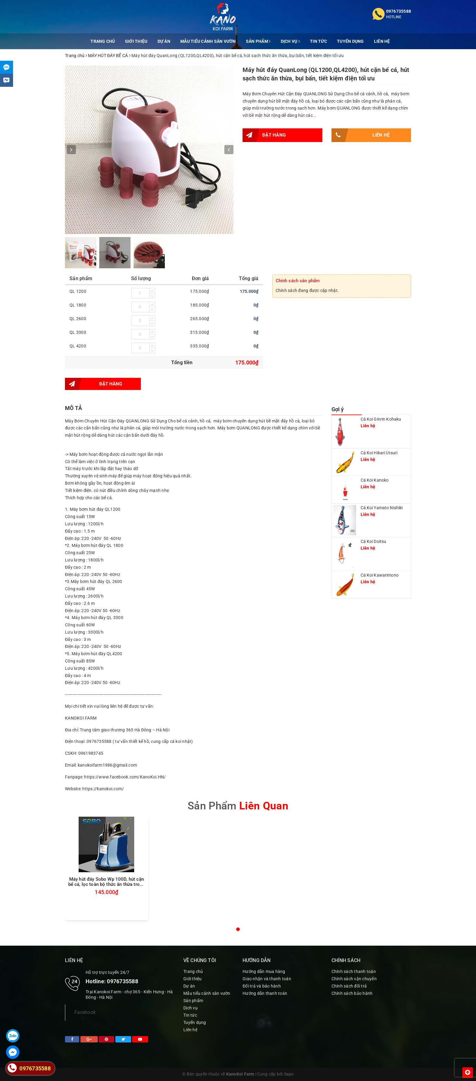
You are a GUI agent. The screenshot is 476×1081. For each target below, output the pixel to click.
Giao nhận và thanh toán (267, 978)
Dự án (164, 41)
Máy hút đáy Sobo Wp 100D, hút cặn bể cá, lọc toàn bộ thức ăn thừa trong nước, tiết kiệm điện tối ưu (106, 882)
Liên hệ (382, 41)
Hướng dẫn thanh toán (265, 993)
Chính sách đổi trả (349, 986)
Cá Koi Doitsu (373, 541)
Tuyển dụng (350, 41)
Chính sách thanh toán (354, 971)
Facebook (85, 1012)
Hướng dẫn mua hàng (264, 971)
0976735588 (398, 11)
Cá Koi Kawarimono (380, 575)
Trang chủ (102, 41)
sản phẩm (238, 806)
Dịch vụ (290, 41)
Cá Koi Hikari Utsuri (379, 452)
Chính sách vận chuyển (354, 978)
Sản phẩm (258, 41)
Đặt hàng (264, 135)
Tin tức (318, 41)
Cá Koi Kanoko (375, 480)
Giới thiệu (136, 41)
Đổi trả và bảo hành (262, 986)
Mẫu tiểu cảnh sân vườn (208, 41)
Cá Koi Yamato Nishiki (382, 507)
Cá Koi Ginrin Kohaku (381, 419)
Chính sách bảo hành (352, 993)
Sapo (289, 1074)
